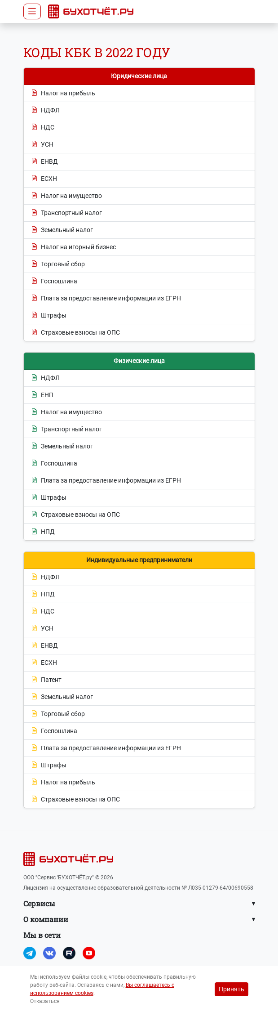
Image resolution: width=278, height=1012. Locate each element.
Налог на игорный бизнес (73, 247)
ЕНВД (44, 161)
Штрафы (48, 315)
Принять (231, 989)
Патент (46, 680)
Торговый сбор (58, 264)
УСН (42, 144)
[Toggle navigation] (32, 11)
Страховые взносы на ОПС (75, 332)
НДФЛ (45, 110)
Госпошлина (54, 281)
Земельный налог (62, 230)
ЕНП (42, 395)
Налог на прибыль (63, 93)
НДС (42, 127)
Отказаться (45, 1001)
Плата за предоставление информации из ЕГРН (106, 298)
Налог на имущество (66, 196)
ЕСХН (44, 179)
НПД (43, 532)
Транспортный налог (66, 213)
